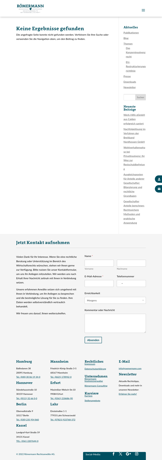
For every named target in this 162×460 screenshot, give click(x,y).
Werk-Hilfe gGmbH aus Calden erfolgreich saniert (134, 119)
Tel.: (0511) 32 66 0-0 (26, 398)
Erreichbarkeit (92, 293)
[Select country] (120, 283)
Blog (126, 38)
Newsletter (130, 87)
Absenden (93, 340)
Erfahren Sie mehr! (128, 394)
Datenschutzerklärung (95, 369)
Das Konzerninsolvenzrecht (136, 52)
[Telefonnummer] (131, 283)
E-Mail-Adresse (94, 276)
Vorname (89, 268)
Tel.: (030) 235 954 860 (27, 419)
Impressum (90, 364)
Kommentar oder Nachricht (100, 309)
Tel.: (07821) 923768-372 (62, 419)
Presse (127, 76)
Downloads (130, 81)
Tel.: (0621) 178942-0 (60, 377)
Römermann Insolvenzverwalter (94, 380)
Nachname (122, 268)
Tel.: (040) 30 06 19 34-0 (28, 377)
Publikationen (131, 32)
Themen (128, 43)
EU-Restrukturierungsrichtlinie (136, 66)
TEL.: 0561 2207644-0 (27, 441)
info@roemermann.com (130, 368)
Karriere (89, 396)
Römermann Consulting (96, 386)
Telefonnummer (125, 276)
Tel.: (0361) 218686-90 (61, 398)
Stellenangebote (92, 401)
